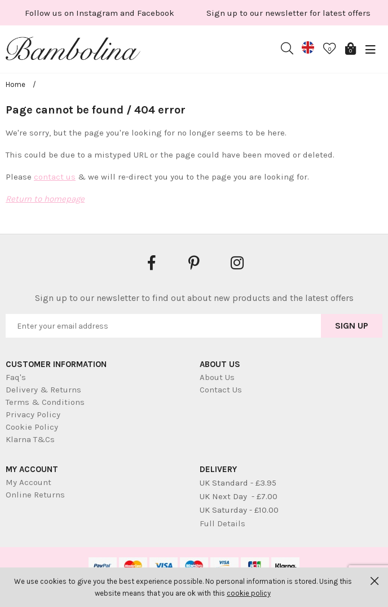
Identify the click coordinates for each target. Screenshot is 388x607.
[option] (133, 12)
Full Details (222, 523)
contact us (55, 177)
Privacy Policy (33, 414)
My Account (28, 482)
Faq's (16, 377)
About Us (217, 377)
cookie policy (249, 593)
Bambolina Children (73, 51)
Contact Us (221, 390)
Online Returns (35, 495)
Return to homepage (45, 199)
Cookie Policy (32, 427)
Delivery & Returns (43, 390)
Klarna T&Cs (30, 439)
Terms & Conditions (45, 402)
